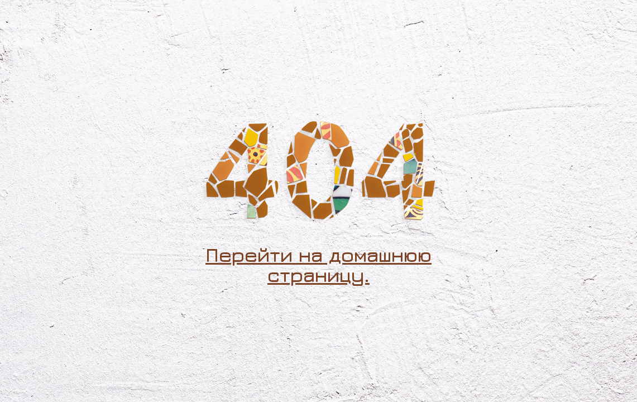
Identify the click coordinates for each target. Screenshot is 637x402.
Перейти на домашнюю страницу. (318, 264)
